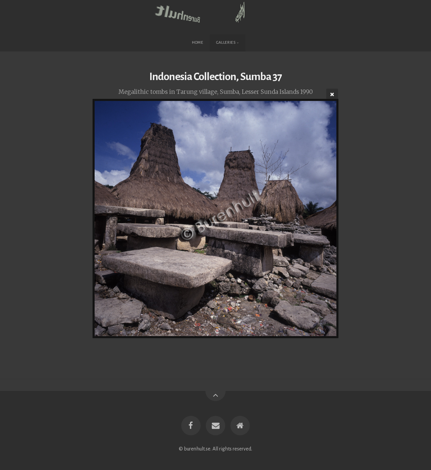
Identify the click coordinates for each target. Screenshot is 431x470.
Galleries (226, 42)
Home (197, 42)
